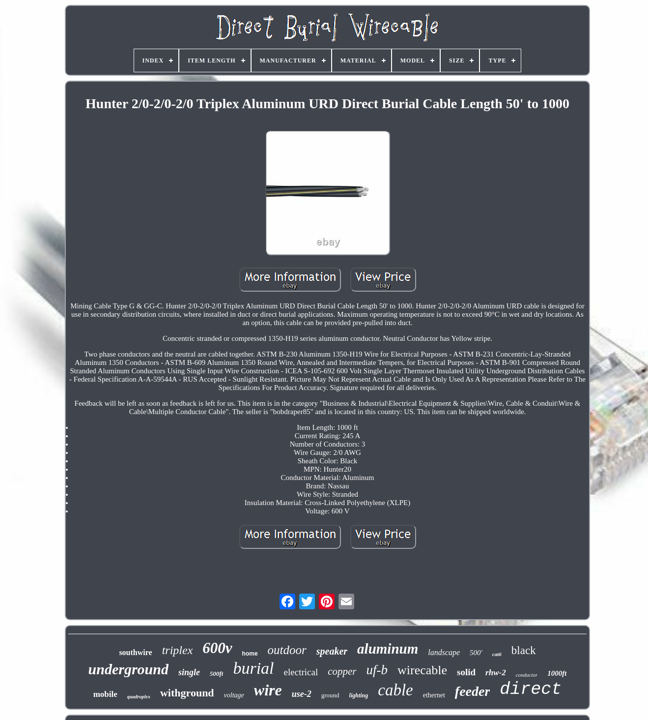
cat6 (497, 654)
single (189, 672)
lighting (358, 695)
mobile (105, 694)
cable (395, 690)
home (250, 653)
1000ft (556, 673)
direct (531, 689)
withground (187, 693)
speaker (331, 651)
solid (466, 672)
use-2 (301, 694)
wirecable (422, 670)
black (523, 650)
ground (330, 695)
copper (342, 671)
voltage (234, 695)
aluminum (387, 649)
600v (217, 648)
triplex (177, 650)
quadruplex (138, 696)
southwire (135, 652)
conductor (527, 675)
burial (253, 668)
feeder (472, 691)
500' (476, 653)
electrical (301, 672)
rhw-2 (495, 672)
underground (128, 669)
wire (268, 690)
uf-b (377, 669)
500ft (216, 673)
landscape (444, 652)
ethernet (434, 695)
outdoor (287, 650)
